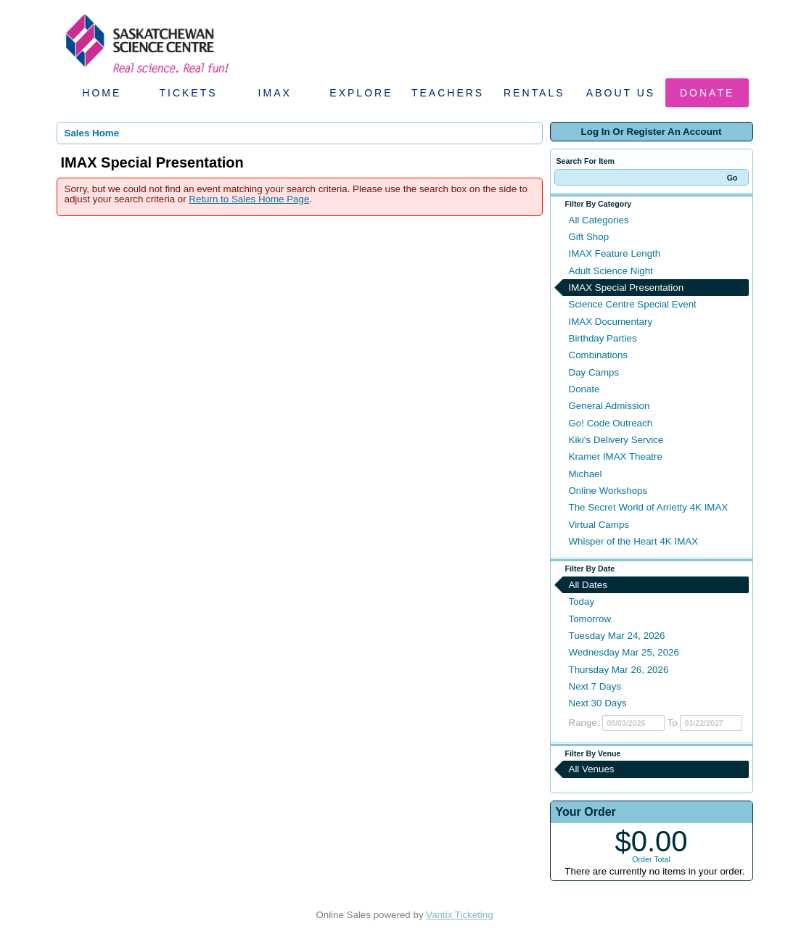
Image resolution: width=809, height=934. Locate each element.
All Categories (599, 220)
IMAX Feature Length (615, 253)
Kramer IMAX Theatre (615, 456)
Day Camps (594, 372)
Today (582, 601)
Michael (585, 473)
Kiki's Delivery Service (616, 439)
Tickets (188, 93)
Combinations (598, 355)
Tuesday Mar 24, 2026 (617, 635)
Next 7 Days (595, 686)
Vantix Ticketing (459, 914)
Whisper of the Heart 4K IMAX (634, 541)
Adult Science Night (611, 270)
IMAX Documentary (611, 321)
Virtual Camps (599, 524)
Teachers (447, 93)
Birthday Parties (603, 338)
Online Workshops (608, 490)
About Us (620, 93)
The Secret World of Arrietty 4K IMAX (648, 507)
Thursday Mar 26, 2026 (619, 669)
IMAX (275, 93)
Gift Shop (589, 236)
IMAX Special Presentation (626, 287)
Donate (707, 93)
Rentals (534, 93)
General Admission (609, 405)
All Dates (588, 584)
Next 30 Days (598, 703)
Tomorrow (590, 618)
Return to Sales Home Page (249, 199)
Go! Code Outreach (611, 423)
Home (101, 93)
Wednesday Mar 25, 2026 (624, 652)
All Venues (592, 769)
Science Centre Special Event (633, 304)
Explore (361, 93)
